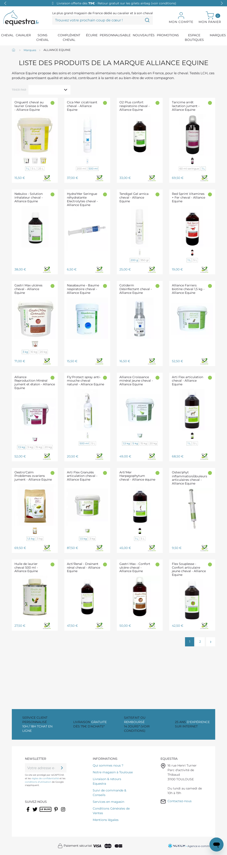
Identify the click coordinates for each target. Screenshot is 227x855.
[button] (222, 3)
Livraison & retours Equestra (107, 781)
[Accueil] (14, 50)
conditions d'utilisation (38, 782)
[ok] (61, 767)
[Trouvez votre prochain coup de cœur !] (102, 20)
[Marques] (30, 50)
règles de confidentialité (45, 778)
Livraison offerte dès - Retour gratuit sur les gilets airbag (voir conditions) (116, 3)
